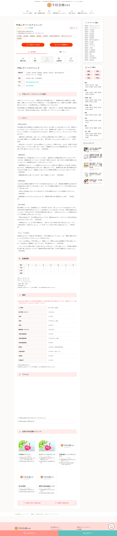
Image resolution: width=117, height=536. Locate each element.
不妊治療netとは (55, 527)
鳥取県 (87, 120)
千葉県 (96, 85)
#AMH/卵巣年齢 (93, 151)
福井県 (91, 109)
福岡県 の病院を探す (62, 503)
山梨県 (87, 107)
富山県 (99, 107)
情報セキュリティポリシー (84, 527)
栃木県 (95, 87)
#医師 (98, 151)
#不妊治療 (96, 169)
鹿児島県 (96, 135)
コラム (49, 12)
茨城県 (91, 87)
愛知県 (87, 115)
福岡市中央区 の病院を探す (32, 503)
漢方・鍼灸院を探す (40, 12)
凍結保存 (39, 36)
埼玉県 (87, 87)
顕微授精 (32, 36)
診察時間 (59, 59)
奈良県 (87, 94)
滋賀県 (99, 92)
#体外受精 (91, 169)
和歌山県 (91, 94)
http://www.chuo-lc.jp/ (32, 82)
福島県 (91, 100)
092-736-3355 (29, 85)
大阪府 (87, 92)
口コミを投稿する (61, 44)
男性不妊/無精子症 (54, 36)
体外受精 (26, 36)
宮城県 (95, 100)
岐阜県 (95, 115)
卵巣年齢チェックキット (59, 12)
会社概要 (79, 529)
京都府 (91, 92)
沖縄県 (87, 137)
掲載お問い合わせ (82, 12)
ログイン (91, 12)
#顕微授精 (94, 183)
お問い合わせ (72, 12)
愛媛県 (95, 128)
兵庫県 (95, 92)
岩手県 (99, 100)
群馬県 (99, 87)
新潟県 (95, 107)
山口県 (87, 122)
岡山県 (95, 120)
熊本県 (99, 133)
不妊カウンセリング (66, 36)
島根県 (91, 120)
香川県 (91, 128)
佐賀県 (91, 133)
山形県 (95, 101)
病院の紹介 (23, 59)
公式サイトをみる (33, 44)
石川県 (87, 109)
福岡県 (87, 133)
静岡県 (91, 115)
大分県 (87, 135)
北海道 (87, 100)
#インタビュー (92, 170)
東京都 (87, 85)
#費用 (90, 160)
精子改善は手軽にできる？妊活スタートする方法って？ (95, 175)
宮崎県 (91, 135)
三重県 (99, 115)
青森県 (87, 101)
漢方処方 (45, 36)
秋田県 (91, 101)
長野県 (91, 107)
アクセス (71, 59)
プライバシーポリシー (56, 529)
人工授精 (19, 36)
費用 (34, 59)
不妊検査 (19, 38)
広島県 (99, 120)
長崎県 (95, 133)
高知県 (99, 128)
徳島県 (87, 128)
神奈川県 (91, 85)
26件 (31, 28)
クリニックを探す (27, 12)
